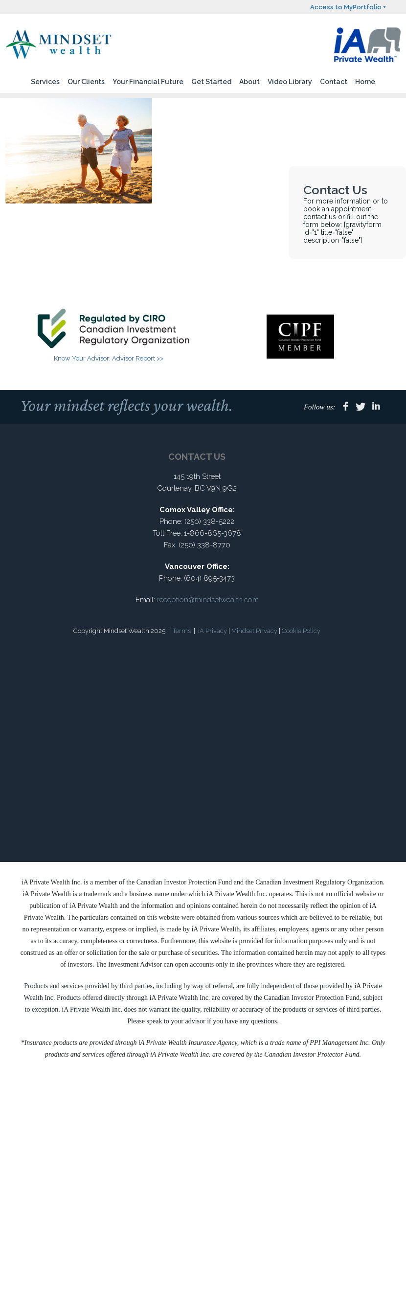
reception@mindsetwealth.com (208, 599)
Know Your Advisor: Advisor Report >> (108, 358)
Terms (182, 630)
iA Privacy (212, 630)
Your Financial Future (148, 82)
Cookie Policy (301, 630)
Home (365, 82)
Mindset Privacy (254, 630)
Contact (333, 82)
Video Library (290, 82)
